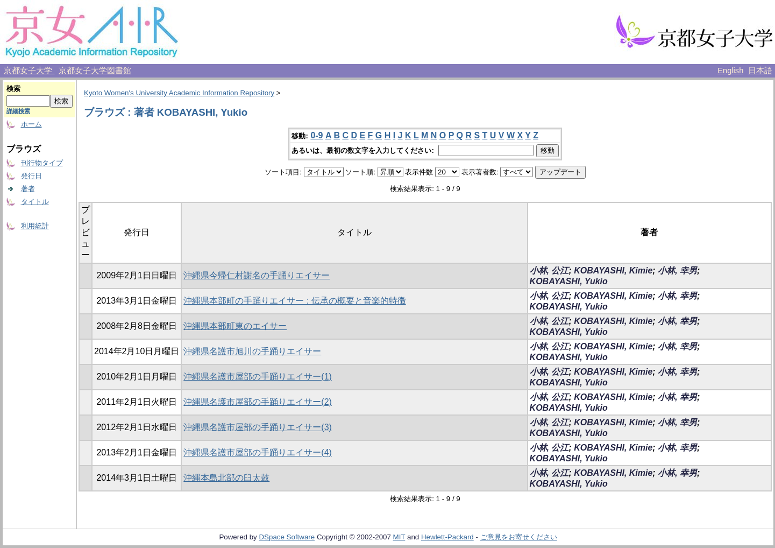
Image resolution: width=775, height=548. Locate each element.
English (730, 70)
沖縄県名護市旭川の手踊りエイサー (252, 351)
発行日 (31, 176)
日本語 (760, 70)
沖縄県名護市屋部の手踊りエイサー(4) (257, 452)
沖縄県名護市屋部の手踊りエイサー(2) (257, 401)
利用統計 (35, 226)
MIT (399, 537)
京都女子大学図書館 (95, 70)
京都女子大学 (29, 70)
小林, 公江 (549, 270)
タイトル (35, 202)
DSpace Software (287, 537)
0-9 (316, 135)
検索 (13, 89)
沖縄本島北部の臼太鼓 (226, 477)
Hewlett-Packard (447, 537)
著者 (28, 189)
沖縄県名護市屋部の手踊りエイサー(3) (257, 427)
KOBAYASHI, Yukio (569, 281)
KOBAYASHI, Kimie (613, 270)
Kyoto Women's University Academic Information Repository (179, 93)
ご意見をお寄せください (518, 537)
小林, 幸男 (677, 270)
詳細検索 (18, 111)
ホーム (31, 124)
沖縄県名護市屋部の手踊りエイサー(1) (257, 376)
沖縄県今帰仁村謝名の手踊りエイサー (256, 275)
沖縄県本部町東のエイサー (235, 326)
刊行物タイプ (42, 163)
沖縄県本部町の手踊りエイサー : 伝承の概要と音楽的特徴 (294, 300)
